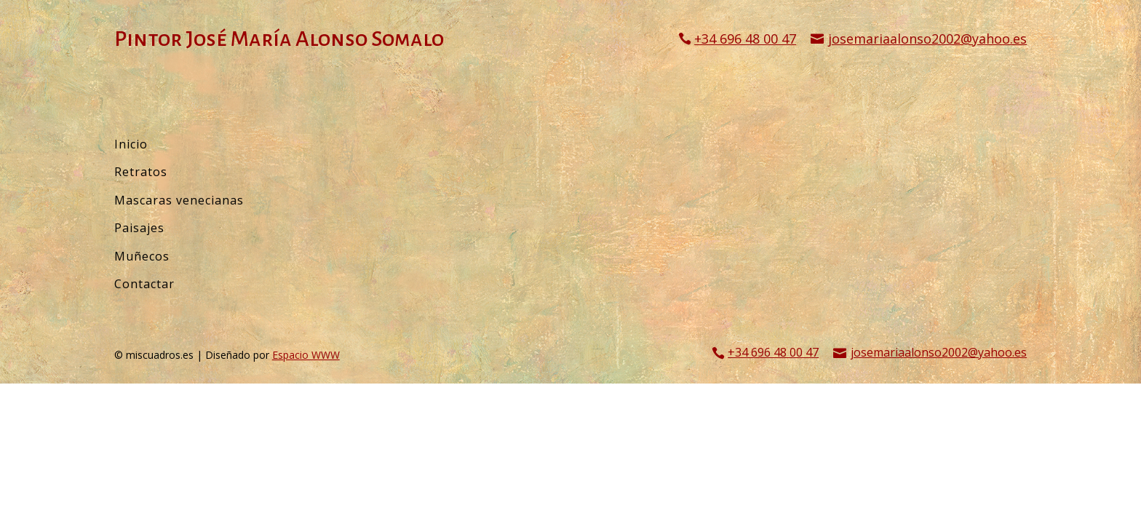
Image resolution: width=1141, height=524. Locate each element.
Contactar (144, 284)
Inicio (131, 144)
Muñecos (142, 256)
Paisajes (139, 228)
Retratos (140, 172)
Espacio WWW (306, 355)
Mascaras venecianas (179, 200)
